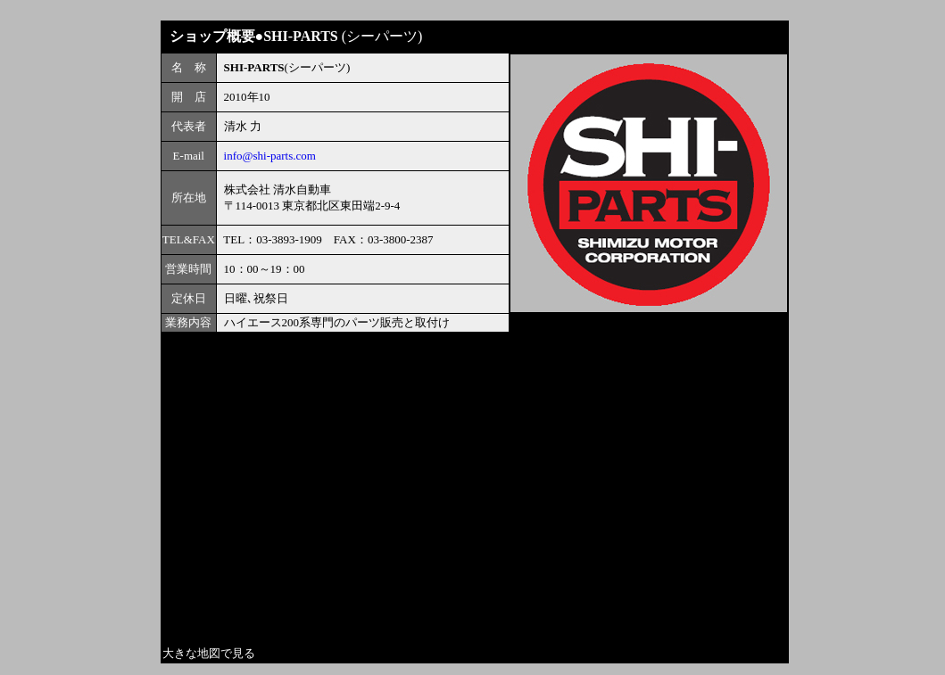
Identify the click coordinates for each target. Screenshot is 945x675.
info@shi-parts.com (270, 155)
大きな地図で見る (208, 653)
